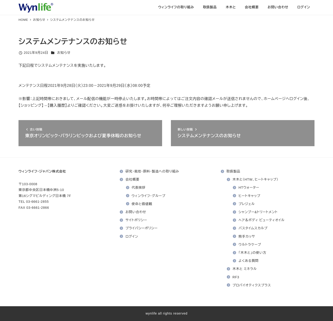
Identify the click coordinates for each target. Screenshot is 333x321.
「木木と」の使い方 (252, 252)
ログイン (132, 236)
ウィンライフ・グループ (148, 196)
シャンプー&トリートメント (258, 212)
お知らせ (64, 53)
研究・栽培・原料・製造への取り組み (152, 171)
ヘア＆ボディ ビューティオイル (262, 220)
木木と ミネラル (244, 269)
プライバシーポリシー (142, 228)
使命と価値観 (142, 204)
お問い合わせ (136, 212)
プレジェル (247, 204)
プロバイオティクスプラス (251, 285)
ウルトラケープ (250, 244)
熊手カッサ (247, 236)
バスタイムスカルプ (253, 228)
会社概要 (132, 179)
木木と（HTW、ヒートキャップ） (255, 179)
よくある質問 (249, 261)
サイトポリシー (136, 220)
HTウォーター (249, 187)
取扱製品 (233, 171)
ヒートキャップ (249, 196)
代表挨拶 (138, 187)
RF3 (235, 277)
